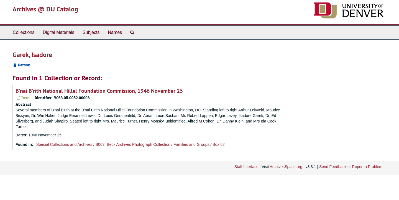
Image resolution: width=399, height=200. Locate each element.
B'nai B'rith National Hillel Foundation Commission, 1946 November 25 (99, 90)
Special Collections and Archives (64, 144)
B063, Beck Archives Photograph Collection (133, 144)
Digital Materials (58, 32)
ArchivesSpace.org (286, 166)
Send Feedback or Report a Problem (350, 166)
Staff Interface (246, 166)
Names (115, 32)
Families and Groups (191, 144)
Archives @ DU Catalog (45, 9)
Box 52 (219, 144)
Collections (23, 32)
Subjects (91, 32)
